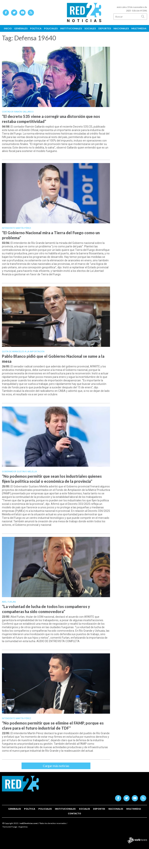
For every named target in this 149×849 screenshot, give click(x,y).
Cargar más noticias (56, 766)
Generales (21, 28)
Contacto (74, 813)
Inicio (8, 28)
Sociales (90, 28)
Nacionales (121, 28)
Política (36, 28)
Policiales (51, 28)
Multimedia (138, 28)
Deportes (104, 28)
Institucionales (71, 28)
